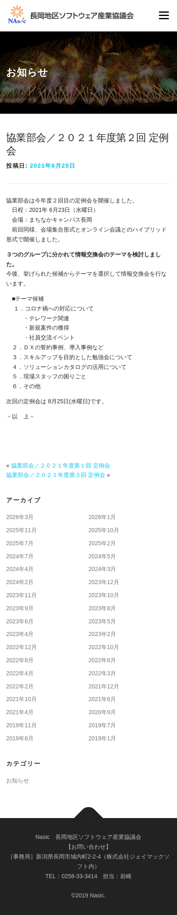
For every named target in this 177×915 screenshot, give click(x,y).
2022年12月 (21, 647)
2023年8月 (102, 608)
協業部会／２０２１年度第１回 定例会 (60, 465)
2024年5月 (102, 556)
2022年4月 (20, 673)
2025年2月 (102, 543)
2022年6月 (102, 660)
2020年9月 (102, 712)
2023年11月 (21, 595)
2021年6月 (102, 699)
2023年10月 (103, 595)
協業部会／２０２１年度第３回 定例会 (55, 475)
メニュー (164, 15)
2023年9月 (20, 608)
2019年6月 (20, 738)
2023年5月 (102, 621)
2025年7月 (20, 543)
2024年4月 (20, 569)
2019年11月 (21, 725)
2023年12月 (103, 582)
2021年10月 (21, 699)
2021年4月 (20, 712)
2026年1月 (102, 517)
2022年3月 (102, 673)
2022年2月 (20, 686)
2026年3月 (20, 517)
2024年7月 (20, 556)
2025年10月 (103, 530)
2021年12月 (103, 686)
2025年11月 (21, 530)
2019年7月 (102, 725)
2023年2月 (102, 634)
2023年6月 (20, 621)
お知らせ (17, 780)
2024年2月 (20, 582)
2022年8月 (20, 660)
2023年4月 (20, 634)
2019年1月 (102, 738)
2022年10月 (103, 647)
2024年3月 (102, 569)
